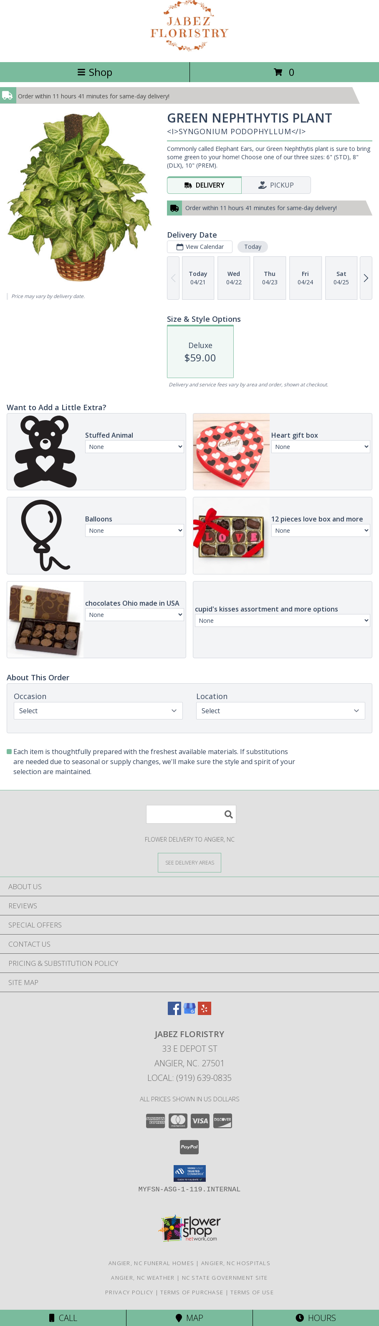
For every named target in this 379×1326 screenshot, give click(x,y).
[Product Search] (191, 814)
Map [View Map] (189, 1317)
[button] (190, 1173)
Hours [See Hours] (316, 1317)
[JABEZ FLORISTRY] (189, 50)
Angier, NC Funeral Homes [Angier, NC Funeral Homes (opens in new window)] (151, 1263)
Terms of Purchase (191, 1292)
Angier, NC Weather (142, 1277)
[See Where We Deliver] (189, 862)
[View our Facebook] (174, 1012)
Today (252, 247)
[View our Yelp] (204, 1012)
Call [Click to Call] (63, 1317)
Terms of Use (252, 1292)
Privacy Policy (129, 1292)
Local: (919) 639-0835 (189, 1077)
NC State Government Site (225, 1277)
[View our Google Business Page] (189, 1012)
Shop (94, 72)
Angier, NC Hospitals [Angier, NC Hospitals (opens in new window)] (235, 1263)
